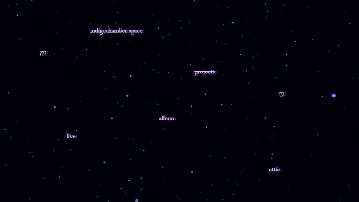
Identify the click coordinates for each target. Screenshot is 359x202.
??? (43, 54)
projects (204, 72)
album (166, 119)
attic (274, 170)
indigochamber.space (116, 31)
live (70, 137)
